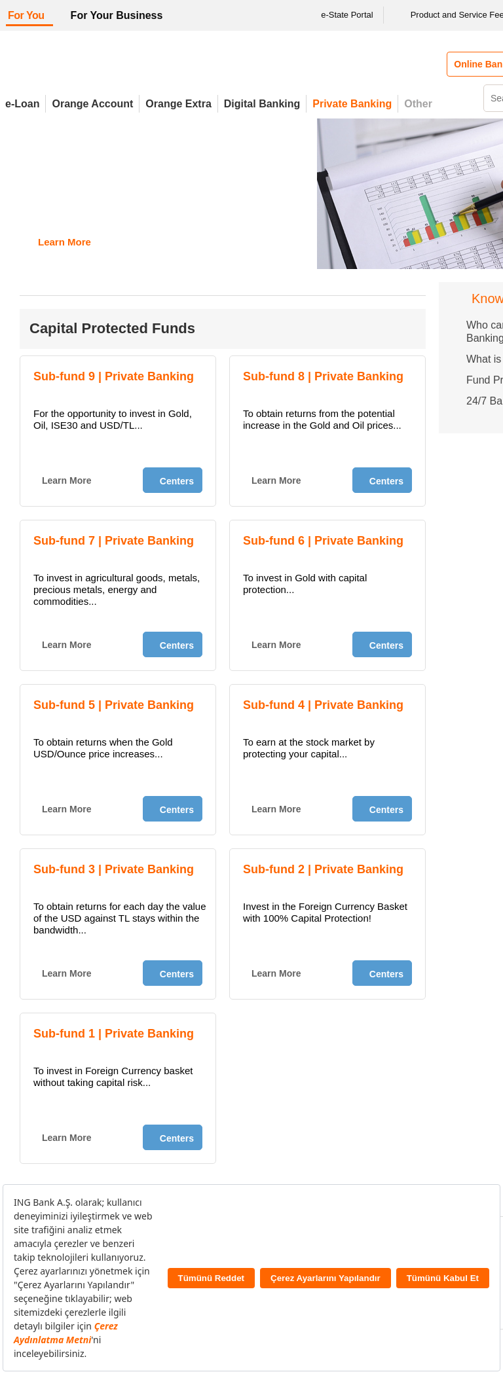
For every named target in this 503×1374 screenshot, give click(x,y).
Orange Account (92, 103)
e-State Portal (338, 15)
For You (26, 15)
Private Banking (352, 103)
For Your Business (117, 15)
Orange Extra (178, 103)
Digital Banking (262, 103)
